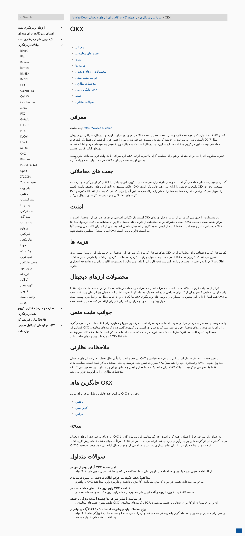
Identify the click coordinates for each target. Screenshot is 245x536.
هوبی (23, 302)
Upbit (23, 171)
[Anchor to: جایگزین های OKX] (117, 382)
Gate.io (24, 119)
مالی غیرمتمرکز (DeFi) (32, 320)
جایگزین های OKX (86, 90)
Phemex (25, 159)
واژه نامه (23, 331)
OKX (23, 154)
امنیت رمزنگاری (27, 314)
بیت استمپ (27, 199)
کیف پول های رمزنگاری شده (35, 39)
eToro (23, 108)
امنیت (78, 59)
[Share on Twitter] (79, 38)
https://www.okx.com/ (98, 128)
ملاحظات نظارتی (85, 84)
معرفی (79, 47)
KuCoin (24, 136)
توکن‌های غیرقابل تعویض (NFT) (37, 325)
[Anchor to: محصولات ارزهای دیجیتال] (133, 277)
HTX (23, 131)
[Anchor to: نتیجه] (86, 425)
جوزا (23, 245)
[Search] (41, 17)
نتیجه (78, 96)
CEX (23, 85)
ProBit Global (28, 165)
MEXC (24, 148)
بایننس (24, 194)
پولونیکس (26, 239)
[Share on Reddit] (92, 38)
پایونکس (25, 234)
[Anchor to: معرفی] (90, 117)
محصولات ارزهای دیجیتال (90, 71)
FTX (22, 114)
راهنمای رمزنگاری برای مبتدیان (37, 33)
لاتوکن (24, 291)
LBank (24, 142)
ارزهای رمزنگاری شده (31, 28)
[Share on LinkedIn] (86, 38)
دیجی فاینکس (28, 262)
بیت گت (25, 217)
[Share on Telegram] (104, 38)
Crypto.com (27, 102)
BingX (24, 51)
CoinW (24, 96)
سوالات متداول (84, 102)
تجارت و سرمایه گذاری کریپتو (36, 308)
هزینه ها (80, 65)
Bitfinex (24, 62)
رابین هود (26, 268)
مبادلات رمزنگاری (28, 45)
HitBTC (24, 125)
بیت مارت (26, 222)
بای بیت (25, 188)
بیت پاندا (25, 205)
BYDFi (24, 79)
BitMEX (24, 73)
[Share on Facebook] (73, 38)
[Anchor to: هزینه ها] (93, 241)
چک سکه (25, 251)
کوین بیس (26, 285)
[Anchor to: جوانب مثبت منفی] (116, 312)
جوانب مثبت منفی (86, 78)
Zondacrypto (28, 182)
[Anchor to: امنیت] (88, 206)
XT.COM (25, 176)
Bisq (23, 56)
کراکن (24, 279)
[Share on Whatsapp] (98, 38)
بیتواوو (24, 228)
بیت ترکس (26, 211)
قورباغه (24, 274)
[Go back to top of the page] (239, 530)
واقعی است (27, 297)
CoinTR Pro (27, 91)
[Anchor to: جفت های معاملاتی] (118, 171)
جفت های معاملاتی (87, 53)
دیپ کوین (26, 257)
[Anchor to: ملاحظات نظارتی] (114, 347)
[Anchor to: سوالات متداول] (109, 456)
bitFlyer (24, 68)
